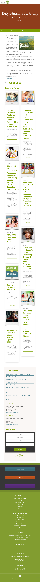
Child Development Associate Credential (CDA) (20, 535)
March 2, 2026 (25, 245)
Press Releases (20, 506)
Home (2, 30)
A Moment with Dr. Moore (12, 382)
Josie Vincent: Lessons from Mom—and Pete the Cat (18, 374)
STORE (20, 486)
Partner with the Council (20, 539)
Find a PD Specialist (20, 517)
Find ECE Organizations (20, 521)
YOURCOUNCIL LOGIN (20, 469)
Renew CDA (20, 547)
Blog (20, 527)
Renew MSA (20, 549)
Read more (12, 140)
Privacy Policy (10, 578)
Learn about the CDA (20, 502)
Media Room (20, 504)
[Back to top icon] (20, 576)
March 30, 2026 (25, 180)
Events (20, 500)
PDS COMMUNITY (20, 477)
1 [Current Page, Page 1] (11, 365)
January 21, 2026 (10, 328)
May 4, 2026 (9, 107)
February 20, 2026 (10, 282)
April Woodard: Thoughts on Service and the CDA (17, 387)
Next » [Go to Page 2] (27, 365)
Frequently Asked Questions (20, 525)
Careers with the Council (20, 498)
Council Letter (9, 390)
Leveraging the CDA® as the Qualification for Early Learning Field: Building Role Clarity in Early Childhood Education (28, 124)
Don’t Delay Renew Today (12, 376)
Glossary (20, 508)
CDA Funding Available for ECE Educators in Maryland (18, 395)
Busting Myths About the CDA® (12, 287)
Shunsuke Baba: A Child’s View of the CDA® (16, 379)
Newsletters (7, 30)
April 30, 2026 (25, 107)
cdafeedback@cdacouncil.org (12, 412)
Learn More (9, 78)
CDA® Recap (9, 392)
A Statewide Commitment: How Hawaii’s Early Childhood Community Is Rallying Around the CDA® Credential (28, 194)
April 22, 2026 (9, 163)
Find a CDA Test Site (20, 519)
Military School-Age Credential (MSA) (20, 537)
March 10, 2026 (10, 232)
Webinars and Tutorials (20, 523)
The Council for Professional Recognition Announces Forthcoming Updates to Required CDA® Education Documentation (13, 177)
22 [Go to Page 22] (21, 365)
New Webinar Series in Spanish (13, 384)
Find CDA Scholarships (20, 515)
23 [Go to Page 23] (23, 365)
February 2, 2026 (26, 308)
